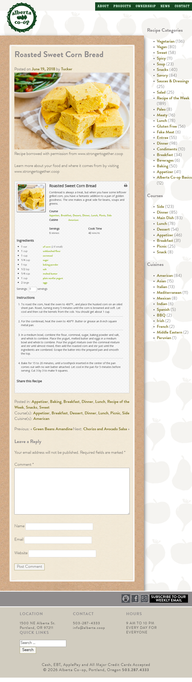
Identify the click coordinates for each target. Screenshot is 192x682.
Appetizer (54, 215)
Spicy (161, 59)
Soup (161, 64)
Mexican (164, 299)
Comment (24, 465)
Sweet (44, 408)
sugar (45, 260)
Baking (55, 402)
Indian (162, 304)
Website (21, 553)
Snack (162, 252)
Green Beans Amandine (53, 429)
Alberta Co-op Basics (174, 178)
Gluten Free (167, 127)
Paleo (161, 110)
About (103, 6)
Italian (162, 287)
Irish (160, 321)
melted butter (50, 274)
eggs (45, 283)
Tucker (66, 69)
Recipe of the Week (173, 98)
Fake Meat (165, 132)
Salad (161, 93)
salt (45, 269)
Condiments (167, 149)
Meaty (162, 115)
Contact (182, 6)
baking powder (50, 265)
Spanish (163, 310)
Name (19, 526)
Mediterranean (169, 293)
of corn (47, 247)
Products (122, 6)
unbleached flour (51, 251)
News (165, 6)
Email (18, 540)
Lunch (94, 215)
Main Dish (165, 218)
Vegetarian (166, 42)
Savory (162, 76)
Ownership (146, 6)
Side (109, 215)
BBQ (161, 316)
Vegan (162, 47)
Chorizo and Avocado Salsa (105, 429)
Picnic (102, 215)
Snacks (31, 408)
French (162, 327)
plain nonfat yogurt (53, 278)
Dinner (86, 215)
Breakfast (66, 215)
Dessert (77, 215)
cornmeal (48, 256)
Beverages (165, 161)
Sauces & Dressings (173, 81)
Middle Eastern (169, 333)
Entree (162, 138)
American (73, 220)
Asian (161, 281)
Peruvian (164, 338)
